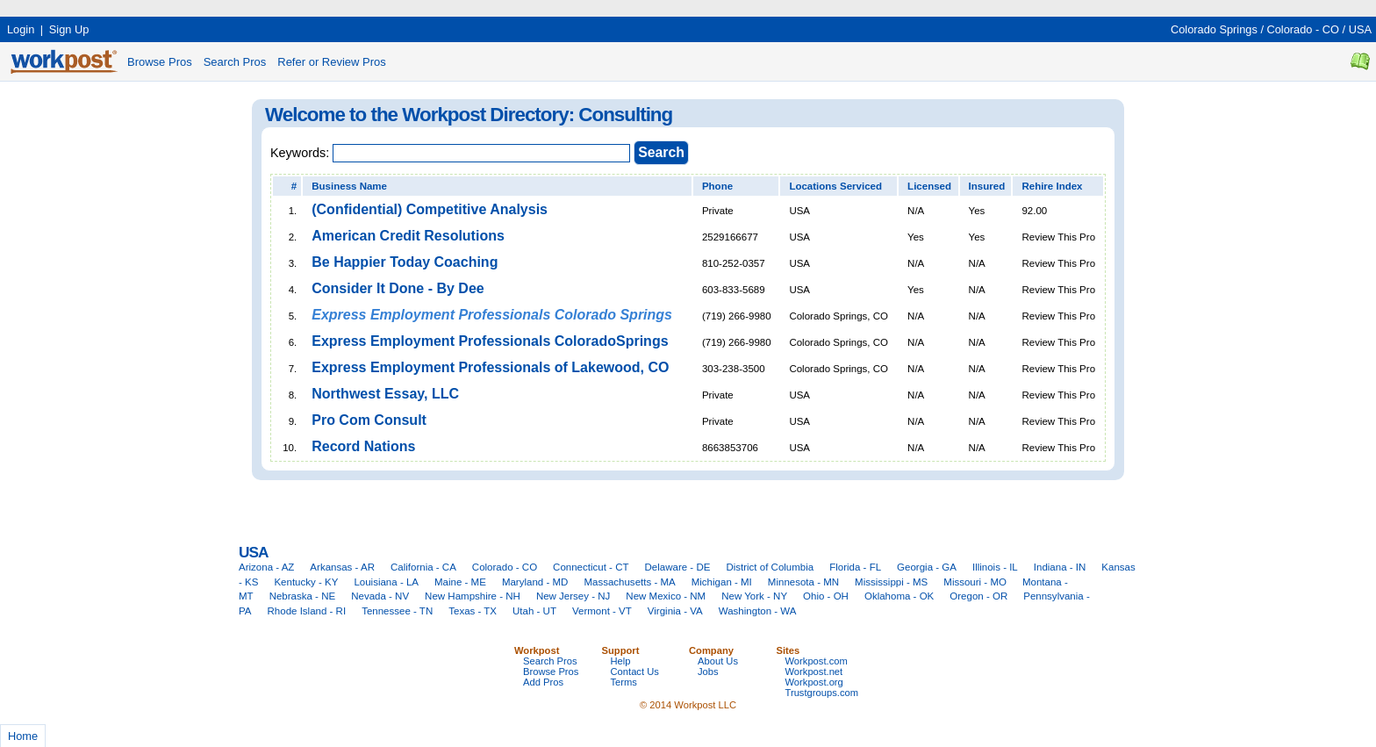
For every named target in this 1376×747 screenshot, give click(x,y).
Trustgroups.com (822, 692)
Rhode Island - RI (307, 611)
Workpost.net (814, 671)
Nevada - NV (380, 596)
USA (1360, 29)
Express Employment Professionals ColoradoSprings (490, 341)
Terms (624, 682)
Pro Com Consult (369, 420)
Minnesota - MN (803, 582)
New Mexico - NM (666, 596)
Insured (987, 186)
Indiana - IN (1060, 567)
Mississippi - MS (891, 582)
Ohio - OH (826, 596)
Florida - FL (855, 567)
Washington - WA (758, 611)
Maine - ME (460, 582)
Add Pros (543, 682)
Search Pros (235, 61)
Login (20, 29)
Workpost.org (814, 682)
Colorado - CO (1303, 29)
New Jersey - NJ (573, 596)
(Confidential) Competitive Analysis (430, 209)
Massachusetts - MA (629, 582)
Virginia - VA (675, 611)
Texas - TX (472, 611)
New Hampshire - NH (472, 596)
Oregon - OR (978, 596)
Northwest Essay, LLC (385, 393)
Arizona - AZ (266, 567)
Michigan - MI (722, 582)
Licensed (929, 186)
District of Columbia (769, 567)
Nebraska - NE (302, 596)
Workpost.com (816, 661)
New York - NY (754, 596)
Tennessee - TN (397, 611)
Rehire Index (1051, 186)
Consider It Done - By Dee (398, 288)
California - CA (423, 567)
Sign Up (69, 29)
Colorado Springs (1214, 29)
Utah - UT (534, 611)
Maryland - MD (535, 582)
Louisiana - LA (386, 582)
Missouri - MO (975, 582)
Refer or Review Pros (331, 61)
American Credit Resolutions (408, 235)
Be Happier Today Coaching (405, 262)
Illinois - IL (995, 567)
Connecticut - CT (590, 567)
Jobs (708, 671)
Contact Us (635, 671)
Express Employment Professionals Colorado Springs (492, 314)
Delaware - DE (678, 567)
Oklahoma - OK (899, 596)
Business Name (349, 186)
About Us (718, 661)
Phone (717, 186)
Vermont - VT (602, 611)
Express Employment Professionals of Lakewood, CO (490, 367)
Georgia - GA (927, 567)
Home (23, 736)
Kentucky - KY (306, 582)
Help (621, 661)
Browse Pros (159, 61)
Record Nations (363, 446)
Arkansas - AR (342, 567)
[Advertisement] (319, 6)
